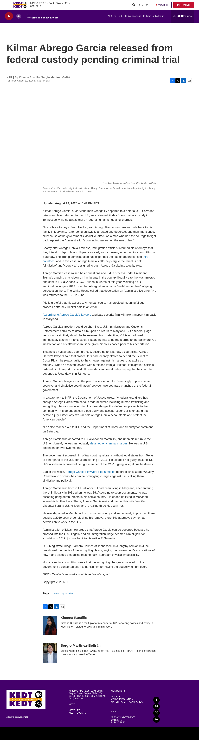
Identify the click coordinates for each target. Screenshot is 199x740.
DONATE (185, 5)
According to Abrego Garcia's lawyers (67, 314)
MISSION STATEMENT (123, 717)
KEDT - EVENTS (77, 713)
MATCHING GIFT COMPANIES (127, 702)
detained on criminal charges (109, 443)
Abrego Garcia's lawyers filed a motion (91, 471)
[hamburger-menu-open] (8, 5)
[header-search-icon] (134, 4)
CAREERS (116, 720)
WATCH (161, 5)
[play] (9, 16)
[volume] (18, 16)
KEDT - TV (74, 710)
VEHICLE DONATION (122, 699)
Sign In (144, 4)
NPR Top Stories (63, 593)
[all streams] (182, 16)
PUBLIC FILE (118, 722)
